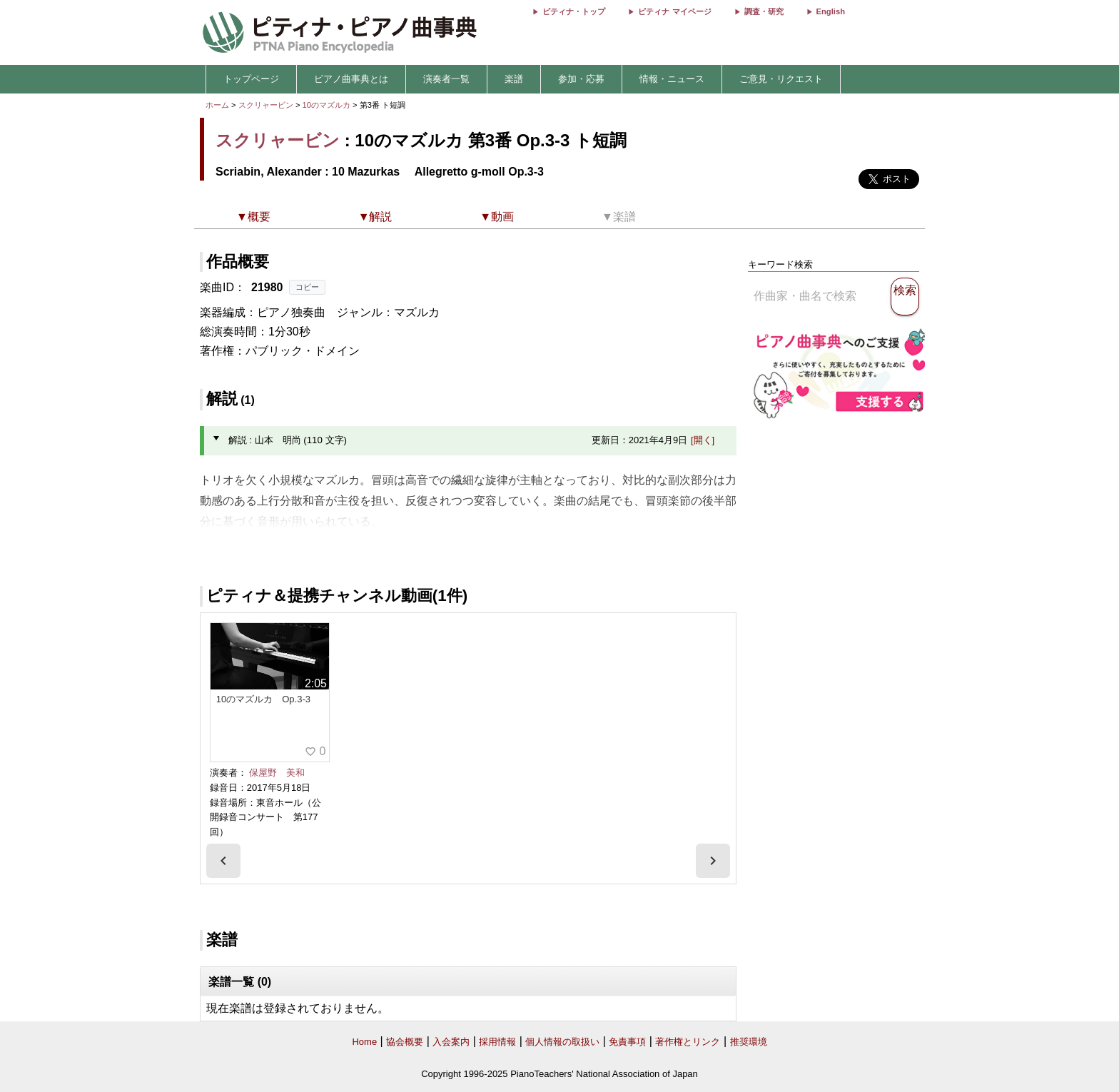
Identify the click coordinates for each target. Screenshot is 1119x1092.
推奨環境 (748, 1041)
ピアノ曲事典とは (351, 79)
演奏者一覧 (446, 79)
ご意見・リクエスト (781, 79)
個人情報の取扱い (562, 1041)
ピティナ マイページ (674, 11)
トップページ (251, 79)
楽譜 (514, 79)
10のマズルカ (328, 105)
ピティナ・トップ (573, 11)
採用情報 (497, 1041)
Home (364, 1041)
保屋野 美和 (277, 772)
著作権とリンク (687, 1041)
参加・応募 (581, 79)
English (830, 11)
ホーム (217, 105)
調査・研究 (764, 11)
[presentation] (223, 861)
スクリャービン (265, 105)
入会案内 (451, 1041)
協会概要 (404, 1041)
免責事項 (627, 1041)
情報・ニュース (671, 79)
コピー (307, 287)
